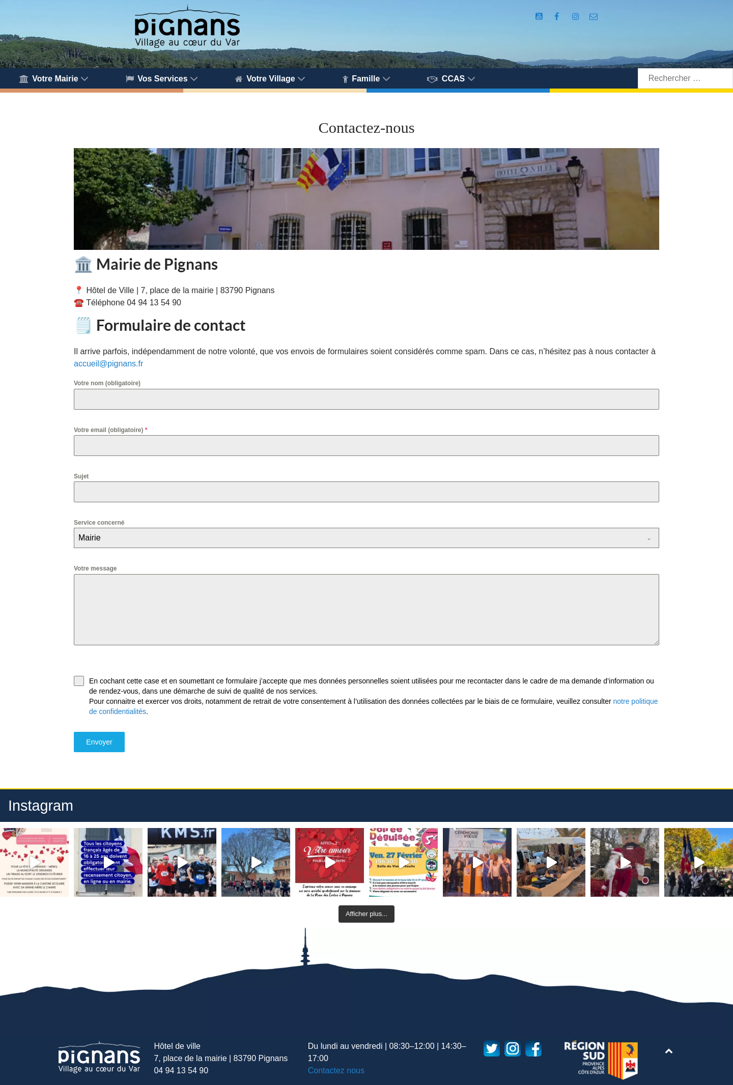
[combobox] (366, 538)
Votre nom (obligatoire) (107, 383)
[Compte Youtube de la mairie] (540, 16)
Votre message (95, 568)
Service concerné (99, 522)
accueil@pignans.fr (108, 363)
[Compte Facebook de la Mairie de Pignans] (557, 16)
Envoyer (99, 742)
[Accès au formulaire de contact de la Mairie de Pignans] (593, 16)
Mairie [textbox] (89, 537)
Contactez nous (336, 1070)
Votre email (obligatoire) (110, 430)
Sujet (81, 476)
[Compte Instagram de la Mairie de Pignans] (576, 16)
